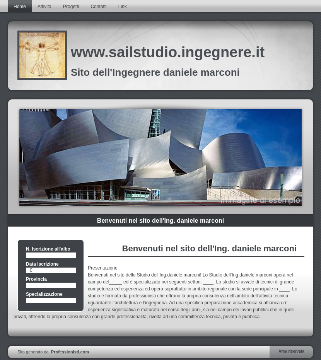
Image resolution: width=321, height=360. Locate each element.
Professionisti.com (70, 352)
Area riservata (291, 351)
